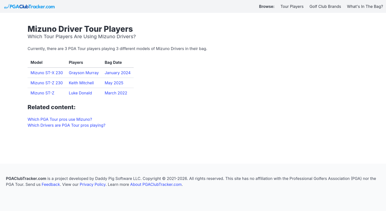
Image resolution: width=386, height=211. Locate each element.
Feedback (51, 184)
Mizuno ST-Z (42, 92)
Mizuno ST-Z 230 (47, 82)
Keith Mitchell (81, 82)
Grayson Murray (84, 72)
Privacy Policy (93, 184)
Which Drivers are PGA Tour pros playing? (66, 125)
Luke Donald (80, 92)
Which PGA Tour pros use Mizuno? (60, 119)
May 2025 (114, 82)
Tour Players (292, 6)
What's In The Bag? (365, 6)
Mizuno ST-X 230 (47, 72)
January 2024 (117, 72)
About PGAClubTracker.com (156, 184)
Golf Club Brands (325, 6)
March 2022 (116, 92)
